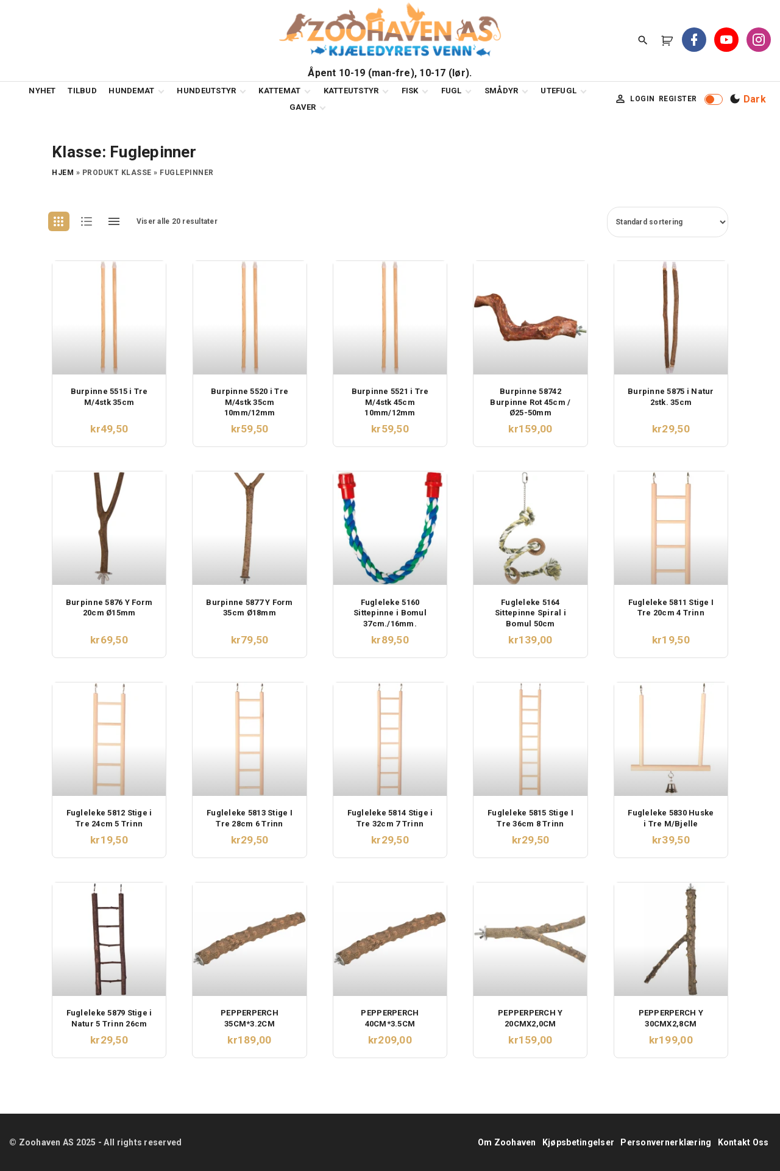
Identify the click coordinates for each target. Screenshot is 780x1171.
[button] (669, 40)
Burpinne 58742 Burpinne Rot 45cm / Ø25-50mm (530, 402)
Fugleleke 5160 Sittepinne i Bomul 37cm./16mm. (390, 613)
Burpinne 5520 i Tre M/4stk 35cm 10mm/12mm (249, 402)
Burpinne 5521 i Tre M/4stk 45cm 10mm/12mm (390, 402)
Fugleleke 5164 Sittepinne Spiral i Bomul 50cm (530, 613)
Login (642, 99)
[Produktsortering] (667, 222)
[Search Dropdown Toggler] (643, 40)
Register (678, 99)
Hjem (63, 172)
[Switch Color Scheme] (746, 99)
